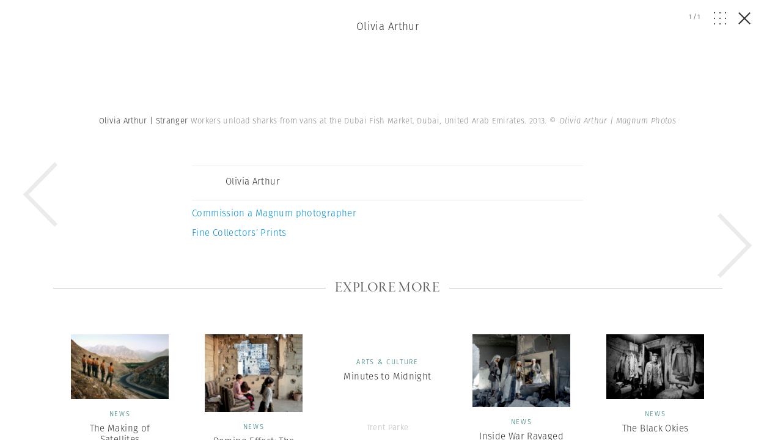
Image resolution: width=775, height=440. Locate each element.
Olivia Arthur (387, 26)
